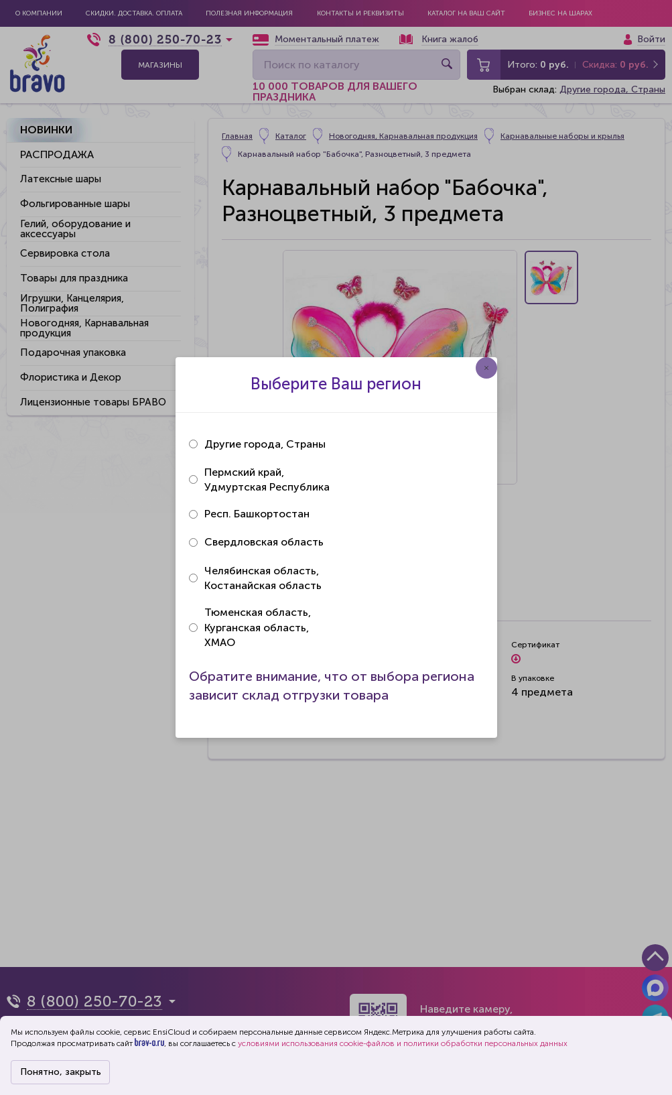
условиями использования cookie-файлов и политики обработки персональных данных (402, 1043)
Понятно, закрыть (60, 1072)
